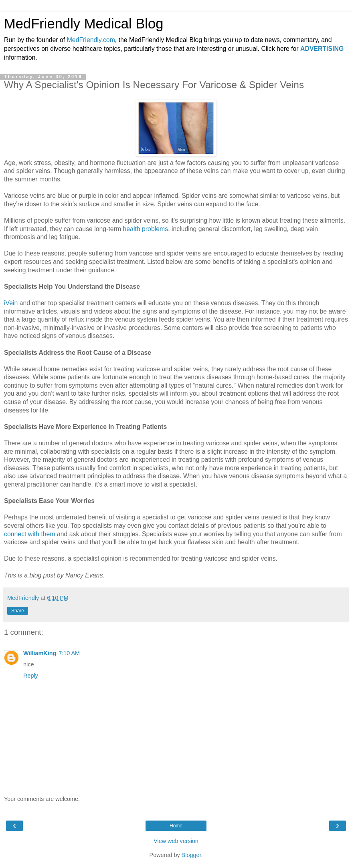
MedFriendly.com (91, 39)
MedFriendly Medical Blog (83, 23)
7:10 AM (69, 653)
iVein (11, 303)
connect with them (29, 534)
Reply (30, 675)
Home (176, 826)
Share (17, 611)
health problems (145, 228)
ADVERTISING (322, 48)
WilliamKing (39, 653)
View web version (176, 841)
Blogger (191, 855)
